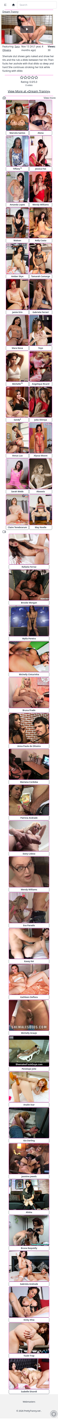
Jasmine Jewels (29, 1176)
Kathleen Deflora (29, 997)
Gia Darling (29, 1140)
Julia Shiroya (40, 419)
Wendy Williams (40, 204)
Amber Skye (17, 276)
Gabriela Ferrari (41, 312)
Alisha (29, 1212)
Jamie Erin (17, 312)
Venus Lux (17, 455)
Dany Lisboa (29, 853)
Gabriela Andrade (29, 1283)
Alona (41, 132)
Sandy (17, 419)
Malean (17, 240)
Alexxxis (40, 491)
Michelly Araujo (29, 1032)
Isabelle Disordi (29, 1391)
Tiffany (17, 168)
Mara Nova (17, 348)
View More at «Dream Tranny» (29, 91)
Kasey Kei (29, 961)
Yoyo (40, 348)
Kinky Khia (29, 1319)
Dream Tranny (10, 11)
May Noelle (41, 527)
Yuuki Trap (29, 1355)
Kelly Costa (40, 240)
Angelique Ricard (40, 383)
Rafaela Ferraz (29, 566)
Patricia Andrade (28, 817)
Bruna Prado (29, 710)
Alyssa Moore (41, 455)
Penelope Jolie (29, 1068)
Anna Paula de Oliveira (29, 746)
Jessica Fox (40, 168)
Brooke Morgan (29, 602)
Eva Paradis (29, 925)
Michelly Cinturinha (29, 674)
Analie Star (29, 1104)
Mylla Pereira (29, 638)
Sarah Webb (17, 491)
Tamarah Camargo (40, 276)
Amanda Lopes (17, 204)
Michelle (17, 383)
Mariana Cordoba (29, 781)
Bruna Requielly (29, 1248)
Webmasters (29, 1401)
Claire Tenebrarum (17, 527)
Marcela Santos (17, 132)
